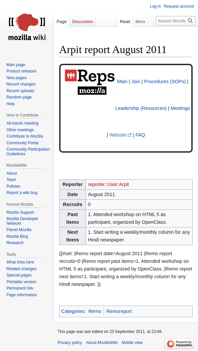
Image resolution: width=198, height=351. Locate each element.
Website (118, 135)
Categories (73, 311)
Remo (94, 311)
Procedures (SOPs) (165, 81)
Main (122, 81)
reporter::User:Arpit (108, 184)
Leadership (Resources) (141, 108)
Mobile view (132, 342)
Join (135, 81)
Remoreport (119, 311)
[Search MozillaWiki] (175, 20)
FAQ (140, 135)
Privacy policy (70, 342)
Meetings (180, 108)
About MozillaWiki (102, 342)
